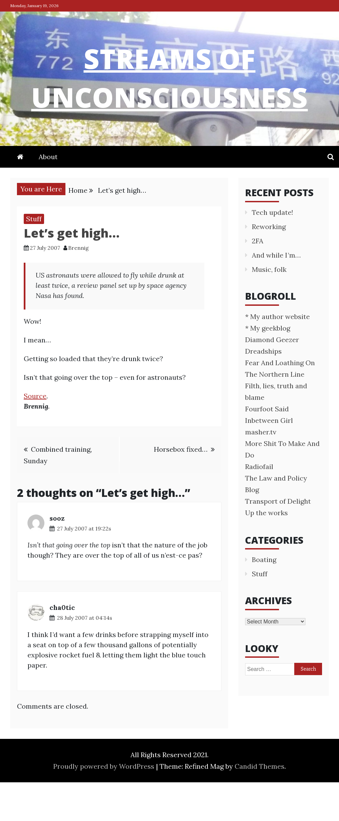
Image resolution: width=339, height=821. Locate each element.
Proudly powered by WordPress (104, 805)
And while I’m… (276, 294)
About (48, 195)
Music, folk (269, 308)
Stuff (34, 257)
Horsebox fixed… (180, 488)
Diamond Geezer (272, 378)
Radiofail (259, 505)
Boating (264, 598)
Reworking (269, 265)
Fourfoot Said (267, 447)
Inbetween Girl (269, 459)
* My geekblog (267, 366)
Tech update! (272, 251)
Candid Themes (259, 805)
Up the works (266, 551)
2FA (257, 279)
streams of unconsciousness (170, 95)
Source (35, 434)
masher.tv (260, 470)
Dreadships (263, 390)
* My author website (277, 355)
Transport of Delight (278, 540)
